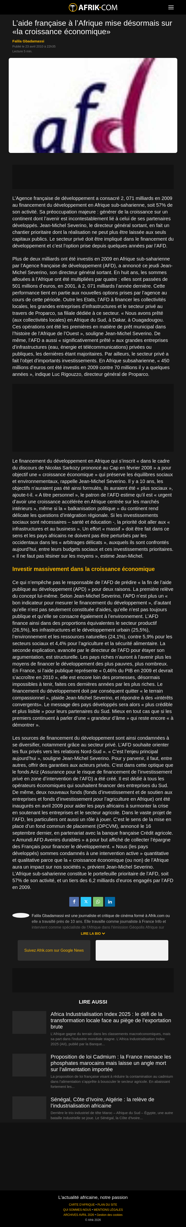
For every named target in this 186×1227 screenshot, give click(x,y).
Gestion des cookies (110, 1215)
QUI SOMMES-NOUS (77, 1209)
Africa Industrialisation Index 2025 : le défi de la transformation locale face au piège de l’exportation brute (111, 1020)
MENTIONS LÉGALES (108, 1209)
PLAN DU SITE (107, 1204)
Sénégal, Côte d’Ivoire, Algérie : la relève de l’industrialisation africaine (102, 1102)
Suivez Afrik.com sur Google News (54, 950)
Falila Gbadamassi (28, 41)
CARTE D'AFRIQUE (82, 1204)
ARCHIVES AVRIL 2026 (78, 1215)
